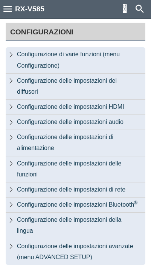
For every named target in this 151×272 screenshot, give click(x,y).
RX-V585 (29, 9)
